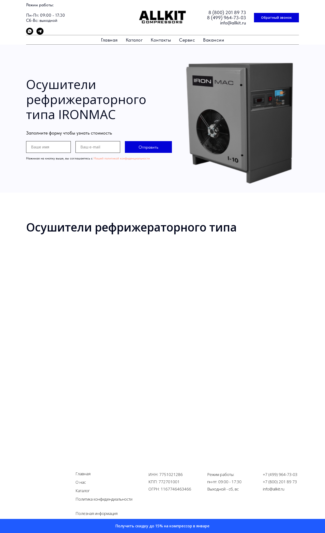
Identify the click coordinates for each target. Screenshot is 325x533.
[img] (43, 484)
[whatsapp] (29, 33)
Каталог (134, 40)
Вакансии (213, 40)
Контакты (161, 40)
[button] (276, 17)
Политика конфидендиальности (103, 499)
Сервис (187, 40)
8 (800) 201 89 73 (227, 12)
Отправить (148, 147)
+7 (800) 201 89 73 (280, 481)
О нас (80, 482)
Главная (109, 40)
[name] (48, 147)
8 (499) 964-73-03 (226, 17)
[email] (97, 147)
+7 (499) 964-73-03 (280, 474)
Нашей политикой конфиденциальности (122, 158)
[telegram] (40, 33)
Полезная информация (96, 513)
